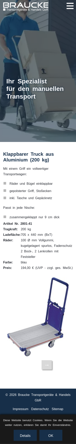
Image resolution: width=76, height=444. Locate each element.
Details (25, 435)
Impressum (20, 408)
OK (50, 435)
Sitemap (57, 408)
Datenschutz (40, 408)
